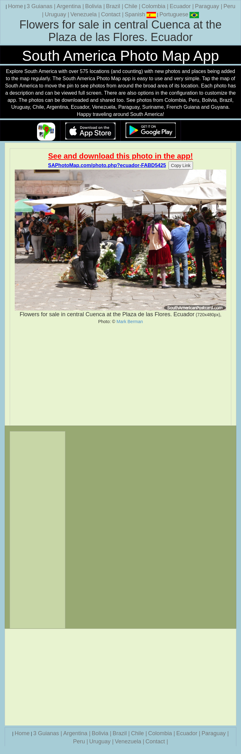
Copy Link (180, 165)
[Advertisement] (120, 375)
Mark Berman (129, 321)
